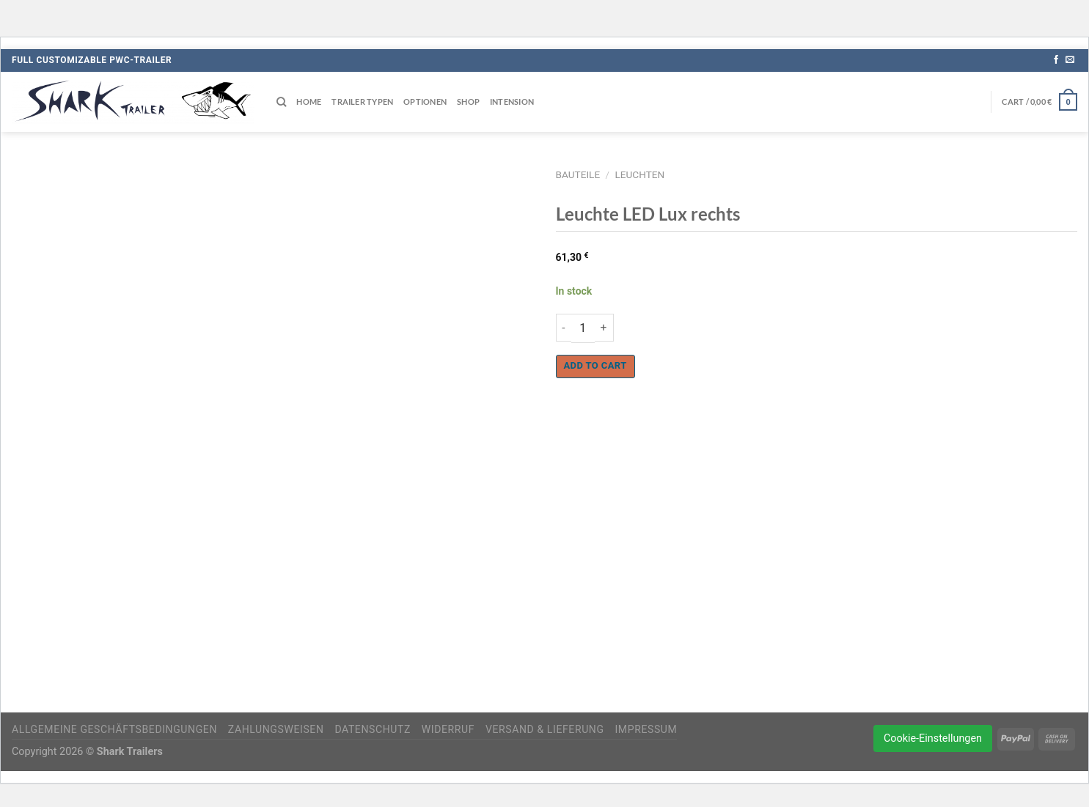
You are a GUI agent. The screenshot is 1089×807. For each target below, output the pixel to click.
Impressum (646, 729)
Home (308, 101)
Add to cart (595, 365)
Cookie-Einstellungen (933, 738)
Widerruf (448, 729)
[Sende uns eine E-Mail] (1070, 60)
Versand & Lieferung (544, 729)
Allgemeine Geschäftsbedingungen (114, 729)
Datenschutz (372, 729)
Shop (468, 101)
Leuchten (639, 174)
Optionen (425, 101)
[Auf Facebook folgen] (1056, 60)
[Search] (281, 102)
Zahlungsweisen (276, 729)
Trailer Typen (362, 101)
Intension (512, 101)
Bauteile (578, 174)
